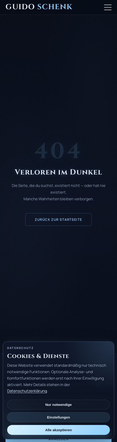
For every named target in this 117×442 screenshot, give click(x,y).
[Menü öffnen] (107, 7)
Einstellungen (58, 417)
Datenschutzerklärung (27, 390)
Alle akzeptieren (58, 430)
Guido (39, 7)
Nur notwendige (58, 405)
